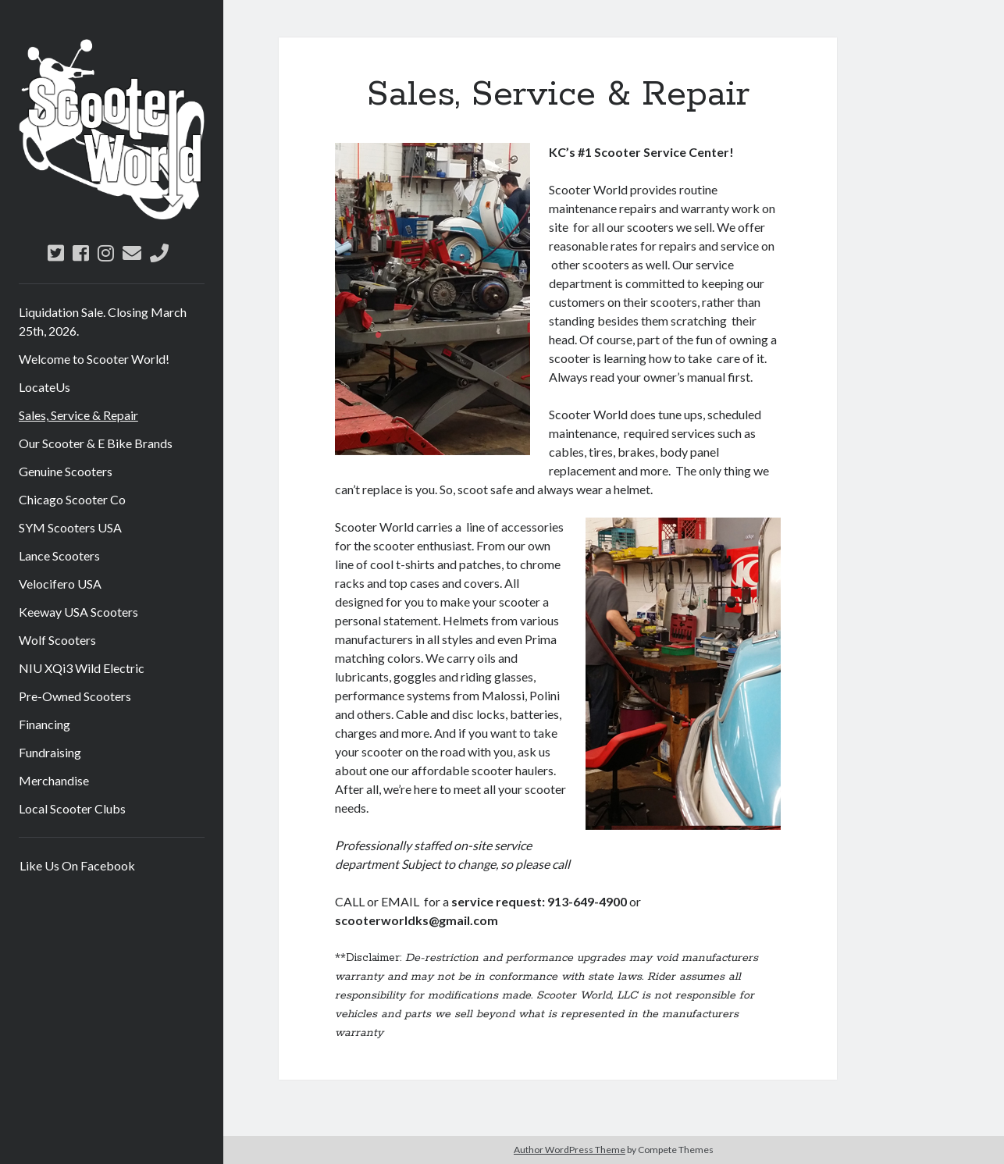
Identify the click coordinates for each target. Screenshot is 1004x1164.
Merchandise (54, 780)
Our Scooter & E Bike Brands (96, 443)
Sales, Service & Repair (78, 415)
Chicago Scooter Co (72, 499)
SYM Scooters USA (70, 527)
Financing (44, 724)
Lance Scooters (59, 555)
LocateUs (44, 386)
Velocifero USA (60, 583)
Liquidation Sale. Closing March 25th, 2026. (103, 321)
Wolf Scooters (57, 639)
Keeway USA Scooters (78, 611)
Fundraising (50, 752)
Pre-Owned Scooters (75, 696)
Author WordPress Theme (569, 1149)
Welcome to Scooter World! (94, 358)
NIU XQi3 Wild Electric (81, 667)
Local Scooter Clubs (72, 808)
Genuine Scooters (65, 471)
